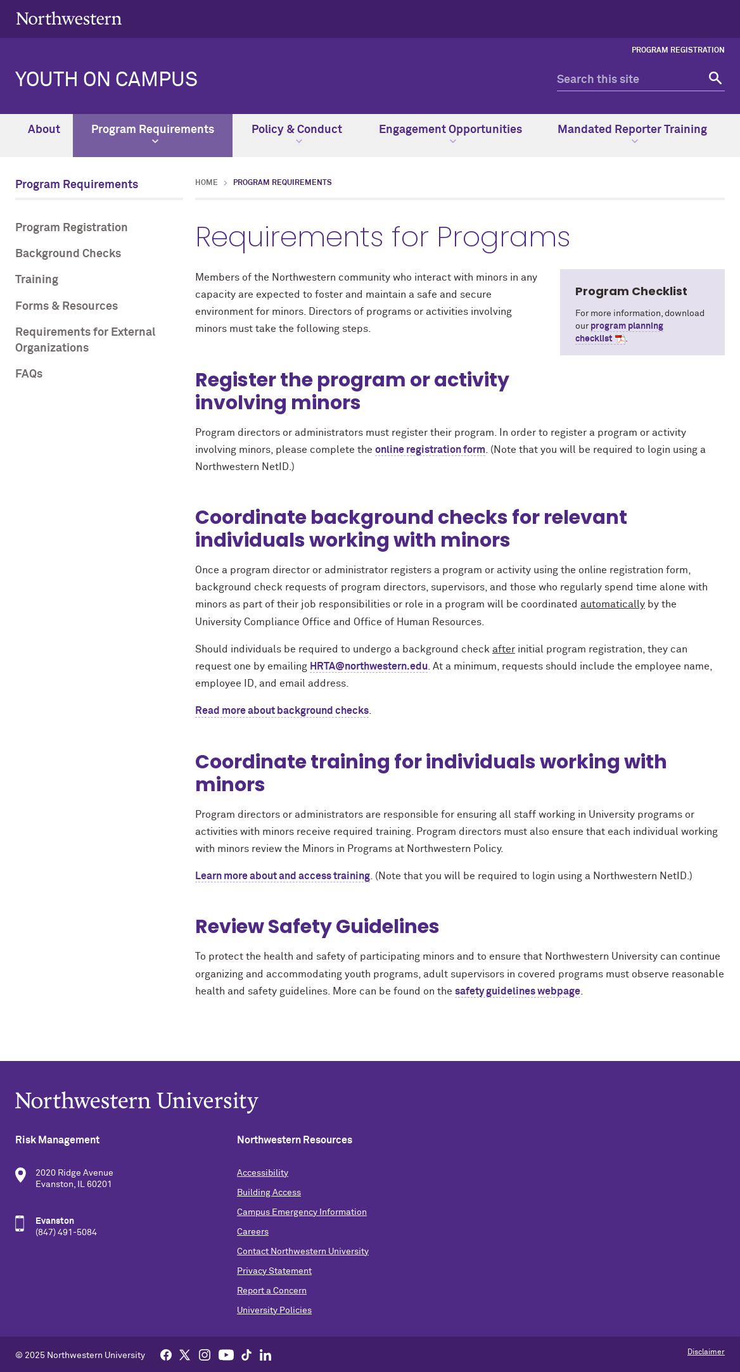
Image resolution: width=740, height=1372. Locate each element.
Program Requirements (152, 134)
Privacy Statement (274, 1271)
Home (206, 183)
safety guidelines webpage (517, 991)
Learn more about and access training (282, 876)
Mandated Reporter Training (632, 134)
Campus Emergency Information (302, 1212)
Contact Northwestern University (303, 1251)
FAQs (28, 374)
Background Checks (68, 254)
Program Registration (678, 50)
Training (36, 280)
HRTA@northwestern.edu (369, 666)
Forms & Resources (66, 306)
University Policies (274, 1310)
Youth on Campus (106, 80)
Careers (253, 1232)
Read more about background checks (282, 711)
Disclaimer (706, 1352)
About (44, 130)
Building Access (269, 1192)
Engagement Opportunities (450, 134)
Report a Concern (272, 1290)
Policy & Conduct (297, 134)
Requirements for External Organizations (85, 340)
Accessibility (262, 1173)
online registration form (430, 450)
